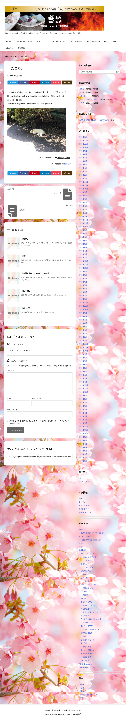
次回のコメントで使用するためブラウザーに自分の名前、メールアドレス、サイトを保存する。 (40, 418)
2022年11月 (83, 264)
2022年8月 (83, 275)
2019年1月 (83, 423)
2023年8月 (83, 233)
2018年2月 (83, 461)
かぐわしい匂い (89, 622)
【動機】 (82, 89)
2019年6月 (83, 406)
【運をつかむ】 (85, 120)
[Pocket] (56, 82)
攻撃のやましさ (89, 588)
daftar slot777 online (101, 120)
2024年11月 (83, 185)
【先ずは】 (26, 290)
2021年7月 (83, 319)
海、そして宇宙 (87, 626)
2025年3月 (83, 171)
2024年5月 (83, 202)
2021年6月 (83, 323)
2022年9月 (83, 271)
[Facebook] (23, 82)
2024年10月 (83, 188)
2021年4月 (83, 330)
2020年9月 (83, 354)
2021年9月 (83, 312)
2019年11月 (83, 388)
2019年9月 (83, 395)
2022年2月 (83, 295)
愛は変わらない (87, 602)
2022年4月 (83, 288)
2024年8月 (83, 195)
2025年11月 (83, 144)
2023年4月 (83, 247)
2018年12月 (83, 426)
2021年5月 (83, 326)
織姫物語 (82, 550)
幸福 (84, 574)
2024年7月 (83, 199)
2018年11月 (83, 430)
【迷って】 (83, 96)
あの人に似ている (87, 553)
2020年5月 (83, 368)
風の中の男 (85, 660)
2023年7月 (83, 237)
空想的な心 (85, 643)
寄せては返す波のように (92, 612)
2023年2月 (83, 254)
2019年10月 (83, 392)
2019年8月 (83, 399)
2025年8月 (83, 154)
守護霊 (85, 595)
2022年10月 (83, 268)
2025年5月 (83, 164)
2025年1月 (83, 178)
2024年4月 (83, 206)
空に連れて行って (87, 639)
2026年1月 (83, 137)
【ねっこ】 (26, 308)
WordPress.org (85, 512)
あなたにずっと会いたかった (94, 629)
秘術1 (81, 543)
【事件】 (82, 103)
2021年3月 (83, 333)
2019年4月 (83, 412)
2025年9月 (83, 150)
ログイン (82, 502)
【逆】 (24, 255)
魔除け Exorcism (85, 664)
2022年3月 (83, 292)
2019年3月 (83, 416)
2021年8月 (83, 316)
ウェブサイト (12, 405)
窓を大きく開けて (87, 650)
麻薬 (84, 636)
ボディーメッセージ (88, 584)
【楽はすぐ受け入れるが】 (89, 99)
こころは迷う (86, 564)
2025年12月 (83, 140)
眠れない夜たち (87, 633)
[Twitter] (13, 82)
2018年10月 (83, 433)
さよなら (86, 560)
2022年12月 (83, 261)
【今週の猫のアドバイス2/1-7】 (35, 273)
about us (82, 529)
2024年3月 (83, 209)
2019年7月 (83, 402)
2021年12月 (83, 302)
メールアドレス (38, 394)
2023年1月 (83, 257)
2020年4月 (83, 371)
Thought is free (75, 714)
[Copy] (67, 82)
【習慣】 (25, 238)
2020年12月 (83, 344)
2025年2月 (83, 175)
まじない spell (84, 536)
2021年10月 (83, 309)
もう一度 (84, 577)
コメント (10, 370)
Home (9, 56)
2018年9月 (83, 437)
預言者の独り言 (87, 653)
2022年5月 (83, 285)
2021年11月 (83, 306)
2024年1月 (83, 216)
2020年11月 (83, 347)
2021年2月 (83, 337)
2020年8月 (83, 357)
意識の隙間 (87, 657)
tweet (81, 478)
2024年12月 (83, 181)
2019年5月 (83, 409)
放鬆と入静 (87, 646)
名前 (9, 394)
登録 (80, 498)
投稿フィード (84, 505)
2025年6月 (83, 161)
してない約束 (86, 571)
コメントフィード (85, 509)
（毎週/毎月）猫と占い (87, 667)
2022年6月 (83, 281)
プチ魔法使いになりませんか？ (91, 540)
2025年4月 (83, 168)
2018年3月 (83, 457)
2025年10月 (83, 147)
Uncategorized (22, 56)
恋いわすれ (85, 591)
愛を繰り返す (86, 608)
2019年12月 (83, 385)
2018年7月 (83, 443)
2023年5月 (83, 244)
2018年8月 (83, 440)
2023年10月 (83, 226)
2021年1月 (83, 340)
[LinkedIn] (45, 82)
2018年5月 (83, 450)
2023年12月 (83, 219)
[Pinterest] (34, 82)
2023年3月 (83, 250)
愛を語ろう (85, 615)
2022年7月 (83, 278)
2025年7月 (83, 157)
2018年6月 (83, 447)
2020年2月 (83, 378)
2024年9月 (83, 192)
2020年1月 (83, 381)
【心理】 (82, 92)
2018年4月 (83, 454)
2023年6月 (83, 240)
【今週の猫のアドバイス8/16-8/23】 (93, 533)
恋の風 (83, 598)
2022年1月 (83, 299)
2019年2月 (83, 419)
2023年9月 (83, 230)
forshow (67, 163)
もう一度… (87, 581)
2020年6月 (83, 364)
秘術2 (81, 546)
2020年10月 (83, 350)
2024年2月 (83, 213)
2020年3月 (83, 375)
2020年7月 (83, 361)
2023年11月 (83, 223)
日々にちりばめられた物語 (91, 619)
